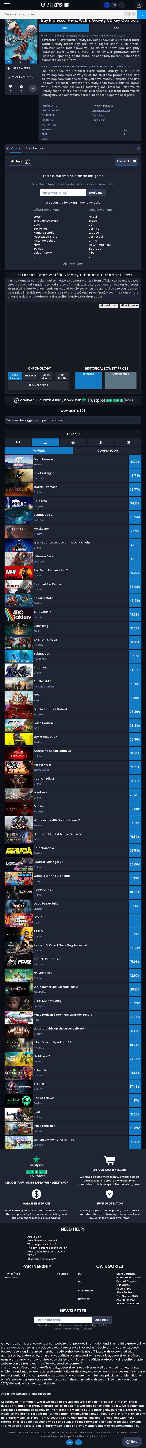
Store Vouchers (126, 1274)
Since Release (14, 376)
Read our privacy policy (92, 1436)
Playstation (85, 1290)
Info (64, 28)
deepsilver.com (101, 110)
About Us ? (34, 1237)
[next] (33, 62)
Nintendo (84, 1299)
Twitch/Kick (12, 1274)
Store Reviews (125, 1292)
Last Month (62, 376)
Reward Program (126, 1281)
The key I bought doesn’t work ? (47, 1248)
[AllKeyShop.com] (55, 5)
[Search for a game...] (73, 14)
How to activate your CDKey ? (46, 1251)
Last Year (30, 375)
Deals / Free (123, 1288)
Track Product (38, 385)
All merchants (73, 264)
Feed (116, 28)
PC (80, 1274)
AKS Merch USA (125, 1300)
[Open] (7, 5)
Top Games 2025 (127, 1296)
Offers (12, 148)
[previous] (8, 62)
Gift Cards (123, 1285)
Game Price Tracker (128, 1277)
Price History (31, 148)
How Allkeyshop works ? (42, 1240)
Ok (69, 1442)
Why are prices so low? (41, 1244)
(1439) (107, 400)
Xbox (81, 1282)
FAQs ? (31, 1255)
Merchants (12, 1277)
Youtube (62, 1274)
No (78, 1442)
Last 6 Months (46, 376)
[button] (138, 5)
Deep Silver (98, 115)
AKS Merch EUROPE (128, 1303)
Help (131, 1442)
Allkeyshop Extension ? (41, 1259)
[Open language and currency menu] (115, 5)
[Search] (141, 14)
